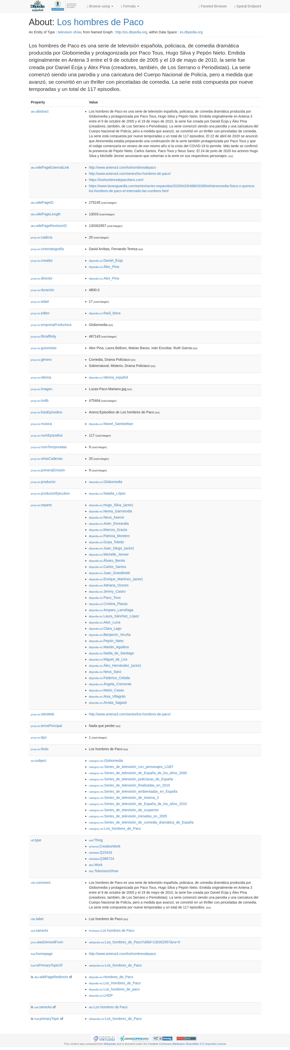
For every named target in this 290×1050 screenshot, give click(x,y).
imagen (41, 389)
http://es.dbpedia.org (131, 32)
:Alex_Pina (104, 278)
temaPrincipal (46, 726)
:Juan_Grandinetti (109, 573)
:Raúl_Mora (105, 313)
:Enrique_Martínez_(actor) (116, 579)
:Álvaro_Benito (107, 561)
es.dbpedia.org (191, 32)
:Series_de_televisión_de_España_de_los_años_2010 (138, 804)
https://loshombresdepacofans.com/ (116, 180)
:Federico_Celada (109, 678)
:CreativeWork (105, 846)
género (41, 360)
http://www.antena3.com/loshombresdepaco (122, 167)
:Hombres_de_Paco (111, 977)
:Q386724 (101, 859)
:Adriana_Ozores (109, 585)
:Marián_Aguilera (109, 647)
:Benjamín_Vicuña (110, 635)
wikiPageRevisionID (49, 226)
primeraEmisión (48, 470)
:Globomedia (105, 482)
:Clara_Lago (105, 628)
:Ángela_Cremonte (110, 684)
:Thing (96, 840)
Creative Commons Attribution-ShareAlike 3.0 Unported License (187, 1043)
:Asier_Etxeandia (109, 523)
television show (69, 32)
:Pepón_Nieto (106, 641)
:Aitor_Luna (104, 622)
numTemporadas (49, 447)
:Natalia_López (107, 493)
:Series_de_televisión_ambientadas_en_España (133, 791)
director (42, 278)
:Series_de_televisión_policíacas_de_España (131, 779)
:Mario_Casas (106, 690)
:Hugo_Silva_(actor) (111, 505)
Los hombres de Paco (100, 22)
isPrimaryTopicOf (47, 965)
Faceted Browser (213, 6)
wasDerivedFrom (47, 942)
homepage (42, 954)
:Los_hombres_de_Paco (115, 828)
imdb (39, 401)
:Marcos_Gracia (108, 530)
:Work (96, 865)
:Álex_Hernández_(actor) (115, 665)
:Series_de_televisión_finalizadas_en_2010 (129, 785)
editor (40, 313)
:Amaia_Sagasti (108, 703)
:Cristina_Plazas (108, 604)
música (41, 424)
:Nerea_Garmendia (110, 511)
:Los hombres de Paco (111, 930)
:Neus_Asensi (106, 517)
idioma (41, 377)
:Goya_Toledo (106, 542)
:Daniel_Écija (106, 260)
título (39, 749)
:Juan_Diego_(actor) (111, 548)
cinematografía (47, 249)
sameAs (39, 930)
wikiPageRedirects (51, 977)
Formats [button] (130, 6)
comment (40, 883)
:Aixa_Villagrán (107, 696)
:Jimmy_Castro (107, 591)
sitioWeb (42, 714)
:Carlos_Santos (107, 567)
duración (42, 290)
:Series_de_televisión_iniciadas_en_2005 (128, 816)
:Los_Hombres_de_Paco (115, 983)
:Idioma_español (108, 377)
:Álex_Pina (104, 267)
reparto (41, 505)
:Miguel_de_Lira (108, 659)
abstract (40, 111)
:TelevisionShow (103, 871)
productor (43, 482)
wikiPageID (42, 202)
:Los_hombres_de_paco (114, 989)
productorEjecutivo (50, 493)
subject (38, 761)
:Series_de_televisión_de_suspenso (124, 810)
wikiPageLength (46, 214)
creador (42, 260)
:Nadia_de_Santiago (111, 653)
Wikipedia (110, 1043)
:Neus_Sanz (105, 672)
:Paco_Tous (105, 598)
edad (40, 301)
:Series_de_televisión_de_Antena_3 (124, 798)
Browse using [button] (100, 6)
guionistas (44, 348)
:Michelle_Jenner (109, 554)
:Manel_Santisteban (111, 424)
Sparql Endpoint (247, 6)
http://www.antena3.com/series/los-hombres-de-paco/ (130, 174)
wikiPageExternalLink (50, 167)
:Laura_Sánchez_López (114, 616)
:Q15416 (100, 852)
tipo (39, 737)
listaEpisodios (46, 412)
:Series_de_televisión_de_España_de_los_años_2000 (138, 773)
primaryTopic (46, 1019)
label (37, 919)
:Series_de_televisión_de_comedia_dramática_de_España (141, 822)
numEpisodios (47, 435)
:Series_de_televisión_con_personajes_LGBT (131, 767)
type (36, 840)
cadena (41, 237)
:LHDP (101, 995)
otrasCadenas (47, 459)
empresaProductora (51, 325)
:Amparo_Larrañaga (111, 610)
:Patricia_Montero (109, 536)
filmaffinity (43, 336)
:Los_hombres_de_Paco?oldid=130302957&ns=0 (134, 942)
